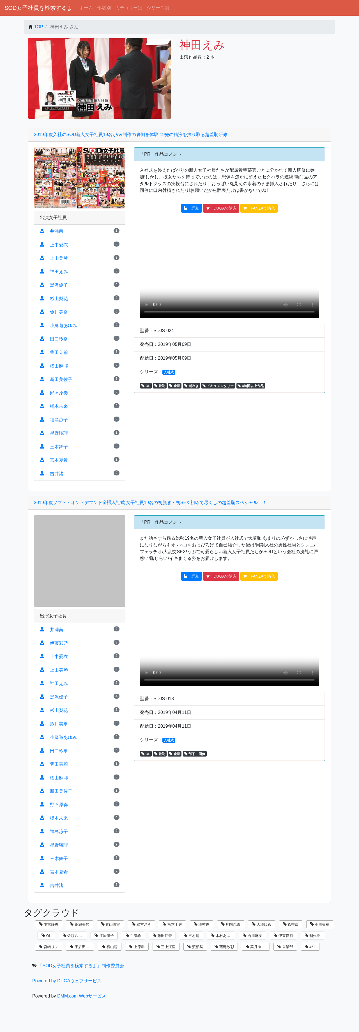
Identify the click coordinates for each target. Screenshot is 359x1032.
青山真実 (110, 924)
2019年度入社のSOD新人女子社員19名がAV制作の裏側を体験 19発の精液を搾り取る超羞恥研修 (130, 134)
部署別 (104, 7)
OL (145, 386)
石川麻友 (252, 936)
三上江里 (166, 947)
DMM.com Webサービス (81, 996)
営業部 (285, 947)
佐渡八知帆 (74, 936)
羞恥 (159, 386)
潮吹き (191, 386)
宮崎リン (48, 947)
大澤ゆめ (261, 924)
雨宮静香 (48, 924)
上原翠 (137, 947)
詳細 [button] (191, 208)
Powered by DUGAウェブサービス (67, 980)
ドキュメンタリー (218, 386)
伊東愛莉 (283, 936)
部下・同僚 (194, 754)
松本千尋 (172, 924)
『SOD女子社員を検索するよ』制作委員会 (81, 965)
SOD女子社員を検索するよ (38, 8)
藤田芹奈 (162, 936)
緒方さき (141, 924)
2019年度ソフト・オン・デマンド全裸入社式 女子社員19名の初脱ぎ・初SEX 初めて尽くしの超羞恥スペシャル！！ (150, 502)
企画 (174, 386)
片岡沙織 (230, 924)
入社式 (169, 372)
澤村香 (202, 924)
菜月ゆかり (257, 947)
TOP (38, 26)
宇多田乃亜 (81, 947)
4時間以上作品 (251, 386)
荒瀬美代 (79, 924)
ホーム (86, 7)
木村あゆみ (222, 936)
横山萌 (110, 947)
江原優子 (104, 936)
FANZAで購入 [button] (259, 208)
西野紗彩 (224, 947)
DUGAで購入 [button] (221, 208)
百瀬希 (133, 936)
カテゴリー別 (128, 7)
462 (310, 947)
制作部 (313, 936)
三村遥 (191, 936)
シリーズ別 (158, 7)
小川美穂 (320, 924)
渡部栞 (195, 947)
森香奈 (291, 924)
